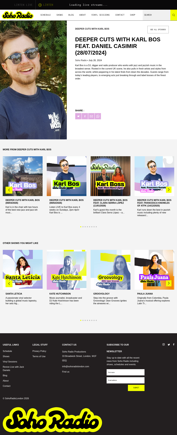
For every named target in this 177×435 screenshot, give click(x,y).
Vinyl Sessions (100, 15)
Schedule (45, 15)
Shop (132, 15)
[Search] (173, 15)
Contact (120, 15)
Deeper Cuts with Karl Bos (92, 29)
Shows (59, 15)
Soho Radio (81, 60)
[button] (168, 190)
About (82, 15)
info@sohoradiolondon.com (75, 366)
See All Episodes (158, 29)
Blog (71, 15)
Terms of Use (38, 356)
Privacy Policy (39, 351)
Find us (65, 372)
